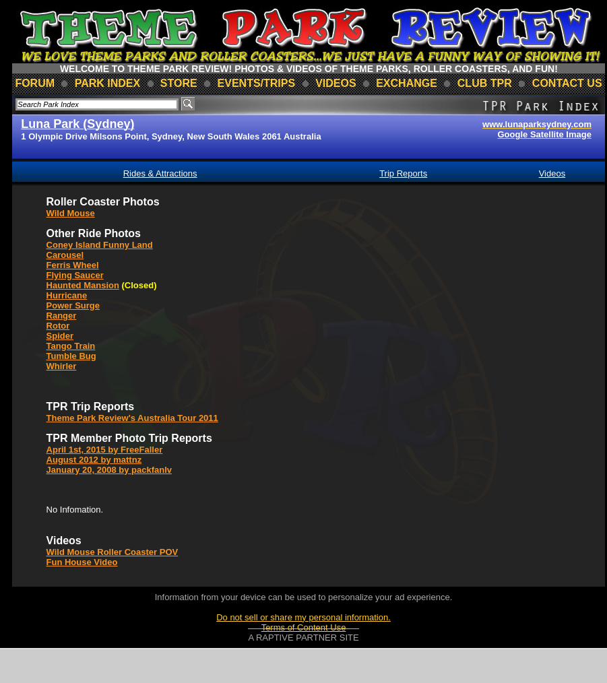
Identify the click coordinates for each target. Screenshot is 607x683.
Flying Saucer (75, 275)
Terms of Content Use (303, 627)
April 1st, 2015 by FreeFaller (104, 450)
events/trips (257, 83)
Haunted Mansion (82, 285)
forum (35, 83)
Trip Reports (403, 173)
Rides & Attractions (160, 173)
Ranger (61, 316)
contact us (567, 83)
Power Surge (73, 305)
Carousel (65, 255)
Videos (552, 173)
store (178, 83)
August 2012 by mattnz (94, 460)
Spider (59, 336)
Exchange (406, 83)
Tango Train (71, 346)
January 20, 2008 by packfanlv (109, 470)
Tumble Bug (71, 356)
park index (108, 83)
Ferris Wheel (72, 265)
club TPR (484, 83)
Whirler (61, 366)
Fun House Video (82, 562)
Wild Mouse (70, 213)
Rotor (58, 326)
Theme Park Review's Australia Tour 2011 (132, 418)
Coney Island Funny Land (99, 245)
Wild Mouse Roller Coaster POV (112, 552)
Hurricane (67, 295)
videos (335, 83)
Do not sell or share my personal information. (303, 617)
